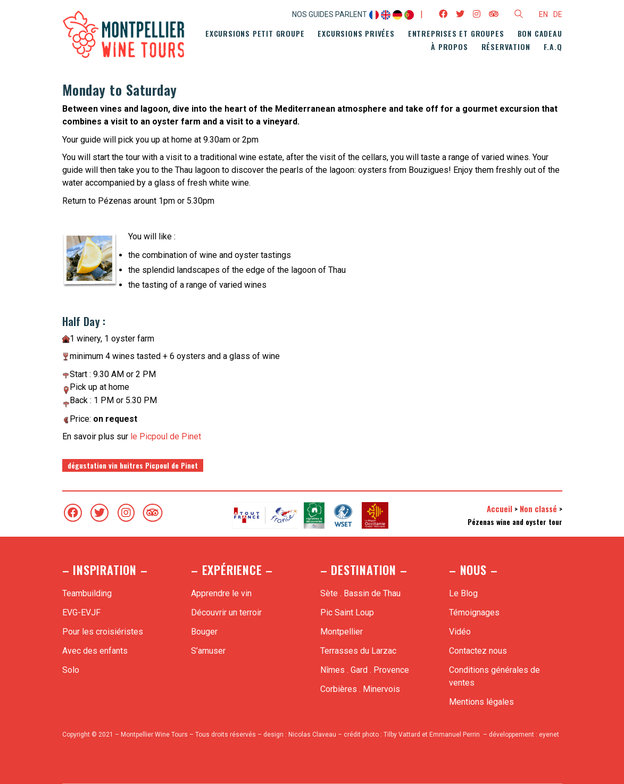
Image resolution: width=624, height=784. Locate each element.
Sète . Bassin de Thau (360, 593)
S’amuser (208, 651)
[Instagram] (126, 512)
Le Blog (463, 593)
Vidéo (460, 632)
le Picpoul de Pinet (165, 436)
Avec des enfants (95, 651)
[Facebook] (73, 512)
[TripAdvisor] (152, 512)
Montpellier (341, 632)
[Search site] (518, 15)
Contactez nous (478, 651)
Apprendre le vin (221, 593)
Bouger (204, 632)
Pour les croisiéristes (102, 632)
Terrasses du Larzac (358, 651)
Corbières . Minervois (360, 689)
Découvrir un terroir (226, 612)
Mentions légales (481, 702)
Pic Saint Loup (347, 612)
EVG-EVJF (81, 612)
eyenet (549, 734)
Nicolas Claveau (312, 734)
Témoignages (474, 612)
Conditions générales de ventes (494, 676)
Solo (70, 670)
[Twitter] (99, 512)
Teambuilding (87, 593)
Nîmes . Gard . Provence (364, 670)
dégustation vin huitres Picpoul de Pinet (133, 465)
